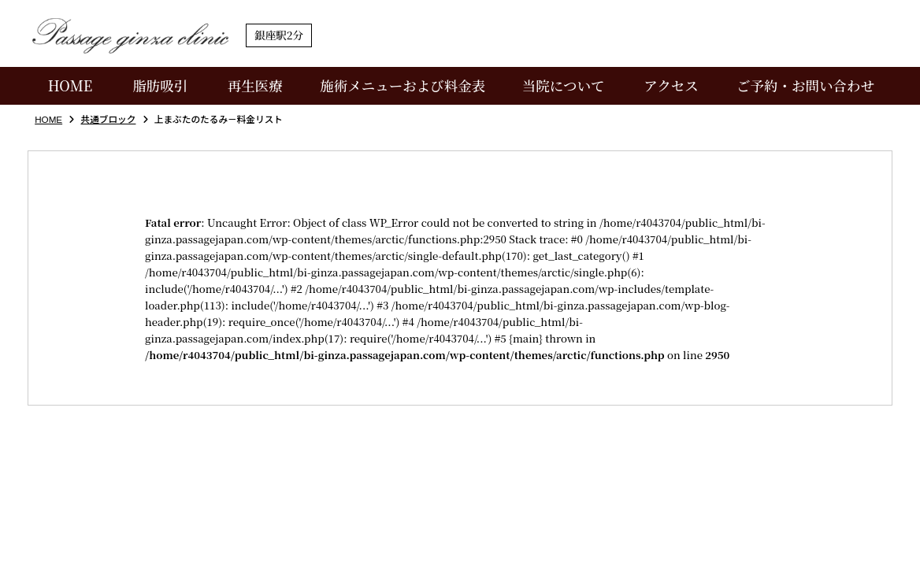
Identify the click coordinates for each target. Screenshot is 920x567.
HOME (70, 85)
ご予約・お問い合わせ (805, 85)
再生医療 (255, 85)
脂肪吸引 (159, 85)
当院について (563, 85)
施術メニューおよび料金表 (402, 85)
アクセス (671, 85)
